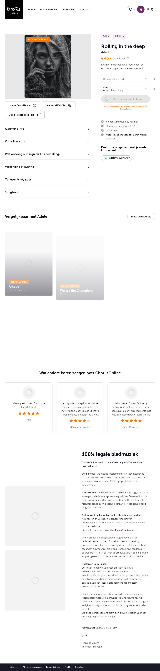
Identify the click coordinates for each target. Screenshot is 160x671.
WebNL (12, 667)
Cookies (68, 667)
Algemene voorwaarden (32, 667)
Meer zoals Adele (141, 216)
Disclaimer (79, 667)
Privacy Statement (53, 667)
